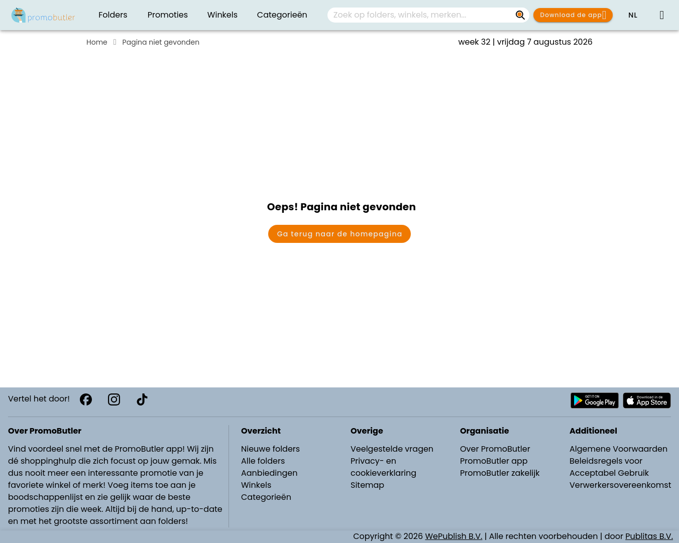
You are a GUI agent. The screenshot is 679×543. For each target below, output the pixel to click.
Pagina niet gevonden (161, 42)
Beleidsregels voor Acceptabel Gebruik (609, 467)
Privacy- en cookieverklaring (383, 467)
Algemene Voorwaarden (618, 449)
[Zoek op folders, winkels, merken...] (520, 15)
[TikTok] (142, 399)
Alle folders (263, 461)
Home (96, 42)
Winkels (256, 485)
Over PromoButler (495, 449)
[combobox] (428, 15)
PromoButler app (494, 461)
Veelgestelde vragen (392, 449)
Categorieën (266, 497)
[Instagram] (114, 399)
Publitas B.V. (649, 536)
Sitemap (367, 485)
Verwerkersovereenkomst (620, 485)
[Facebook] (86, 399)
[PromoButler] (43, 15)
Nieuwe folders (270, 449)
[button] (633, 15)
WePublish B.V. (454, 536)
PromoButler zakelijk (500, 473)
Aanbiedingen (269, 473)
